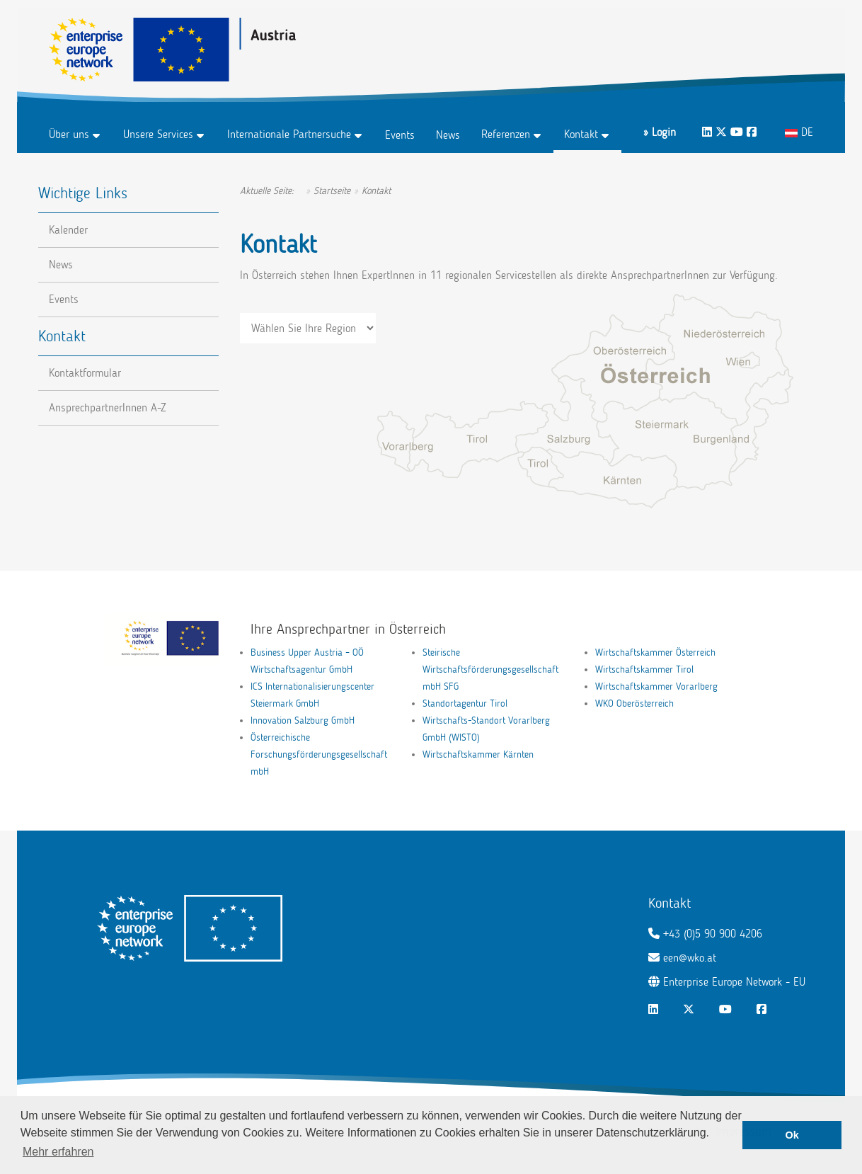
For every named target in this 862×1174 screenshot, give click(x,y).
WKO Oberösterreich (634, 703)
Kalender (68, 229)
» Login (659, 132)
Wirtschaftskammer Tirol (644, 669)
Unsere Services (158, 134)
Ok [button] (792, 1135)
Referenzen (505, 134)
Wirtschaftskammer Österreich (655, 652)
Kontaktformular (85, 373)
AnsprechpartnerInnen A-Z (107, 407)
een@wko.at (689, 957)
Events (400, 135)
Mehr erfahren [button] (58, 1152)
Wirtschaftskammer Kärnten (478, 754)
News (448, 135)
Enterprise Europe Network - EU (734, 981)
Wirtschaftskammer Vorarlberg (656, 686)
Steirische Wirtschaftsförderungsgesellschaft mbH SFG (490, 669)
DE (799, 132)
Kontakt (581, 134)
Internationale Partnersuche (289, 134)
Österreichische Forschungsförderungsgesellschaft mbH (319, 754)
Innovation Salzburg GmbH (303, 720)
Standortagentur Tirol (465, 703)
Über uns (69, 134)
